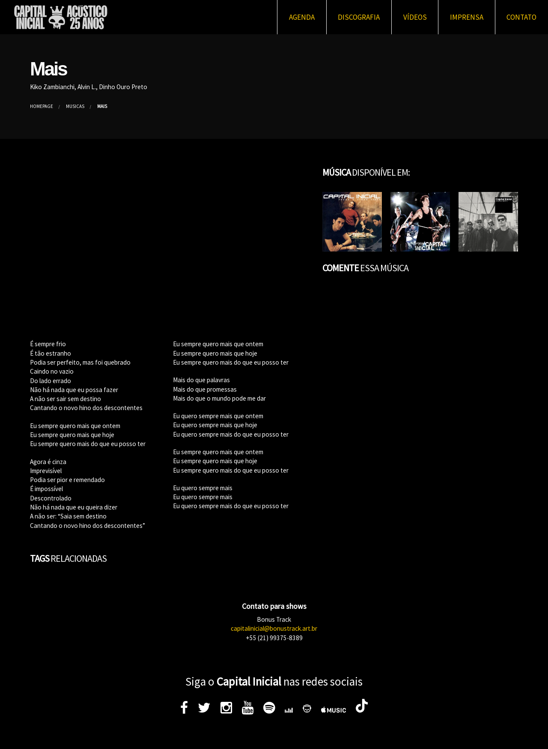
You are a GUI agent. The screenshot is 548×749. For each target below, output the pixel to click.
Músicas (75, 106)
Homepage (41, 106)
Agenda (302, 17)
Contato (521, 17)
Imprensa (466, 17)
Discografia (359, 17)
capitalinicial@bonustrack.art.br (274, 628)
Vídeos (415, 17)
